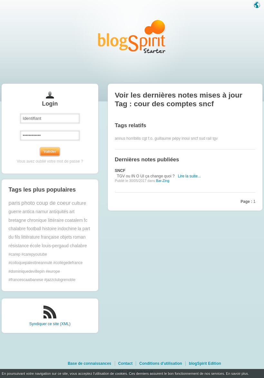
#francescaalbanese (26, 280)
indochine (67, 228)
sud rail (205, 138)
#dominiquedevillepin (27, 271)
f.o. (151, 138)
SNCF (120, 170)
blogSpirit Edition (205, 363)
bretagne (17, 220)
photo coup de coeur (46, 203)
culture (79, 203)
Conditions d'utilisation (160, 363)
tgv (215, 138)
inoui (186, 138)
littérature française (40, 237)
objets (66, 237)
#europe (53, 271)
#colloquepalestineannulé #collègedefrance (46, 262)
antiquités (58, 211)
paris (14, 203)
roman (79, 237)
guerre (15, 211)
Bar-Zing (162, 181)
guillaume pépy (168, 138)
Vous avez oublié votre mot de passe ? (50, 161)
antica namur (35, 211)
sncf (194, 138)
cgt (144, 138)
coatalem (74, 220)
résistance (19, 245)
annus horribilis (128, 138)
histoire (49, 228)
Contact (125, 363)
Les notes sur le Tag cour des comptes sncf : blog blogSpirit (132, 36)
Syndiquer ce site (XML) (50, 324)
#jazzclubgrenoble (59, 280)
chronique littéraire (45, 220)
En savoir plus (237, 373)
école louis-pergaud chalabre (58, 245)
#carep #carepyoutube (28, 254)
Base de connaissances (89, 363)
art (71, 211)
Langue (257, 5)
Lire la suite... (189, 176)
